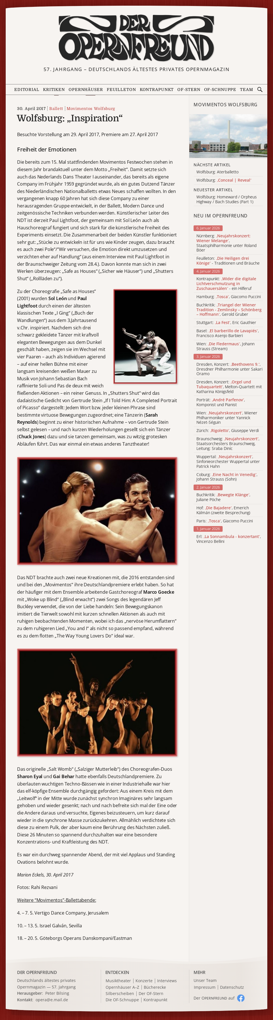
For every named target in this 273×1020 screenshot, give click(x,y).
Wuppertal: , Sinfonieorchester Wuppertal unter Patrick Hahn (228, 461)
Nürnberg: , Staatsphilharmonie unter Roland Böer (226, 243)
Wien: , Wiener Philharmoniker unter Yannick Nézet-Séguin (226, 418)
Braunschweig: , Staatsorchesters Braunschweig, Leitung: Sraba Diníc (227, 444)
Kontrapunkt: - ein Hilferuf (226, 284)
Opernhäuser (86, 89)
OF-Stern (188, 89)
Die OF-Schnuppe (122, 1000)
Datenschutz (232, 987)
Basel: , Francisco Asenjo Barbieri (227, 333)
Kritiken (54, 89)
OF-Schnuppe (220, 89)
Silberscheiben (120, 993)
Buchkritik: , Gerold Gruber (229, 310)
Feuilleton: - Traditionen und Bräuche (228, 261)
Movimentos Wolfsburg (91, 108)
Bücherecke (155, 987)
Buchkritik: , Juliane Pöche (223, 497)
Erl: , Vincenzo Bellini (228, 539)
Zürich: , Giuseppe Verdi (227, 430)
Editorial (26, 89)
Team (246, 89)
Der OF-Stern (151, 993)
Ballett (56, 108)
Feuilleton (121, 89)
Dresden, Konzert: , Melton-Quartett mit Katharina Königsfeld (229, 387)
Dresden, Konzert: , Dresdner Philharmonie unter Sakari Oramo (229, 369)
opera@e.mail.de (52, 999)
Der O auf (214, 998)
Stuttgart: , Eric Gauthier (226, 322)
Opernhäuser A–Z (122, 987)
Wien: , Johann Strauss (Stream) (225, 346)
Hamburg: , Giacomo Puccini (228, 296)
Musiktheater (118, 981)
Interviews (167, 981)
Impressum (204, 987)
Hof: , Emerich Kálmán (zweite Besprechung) (223, 510)
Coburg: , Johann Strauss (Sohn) (226, 477)
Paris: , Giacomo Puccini (224, 521)
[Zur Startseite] (136, 38)
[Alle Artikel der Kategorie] (228, 136)
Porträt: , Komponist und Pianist (220, 402)
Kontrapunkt (157, 89)
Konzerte (144, 981)
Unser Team (205, 980)
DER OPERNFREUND (37, 972)
